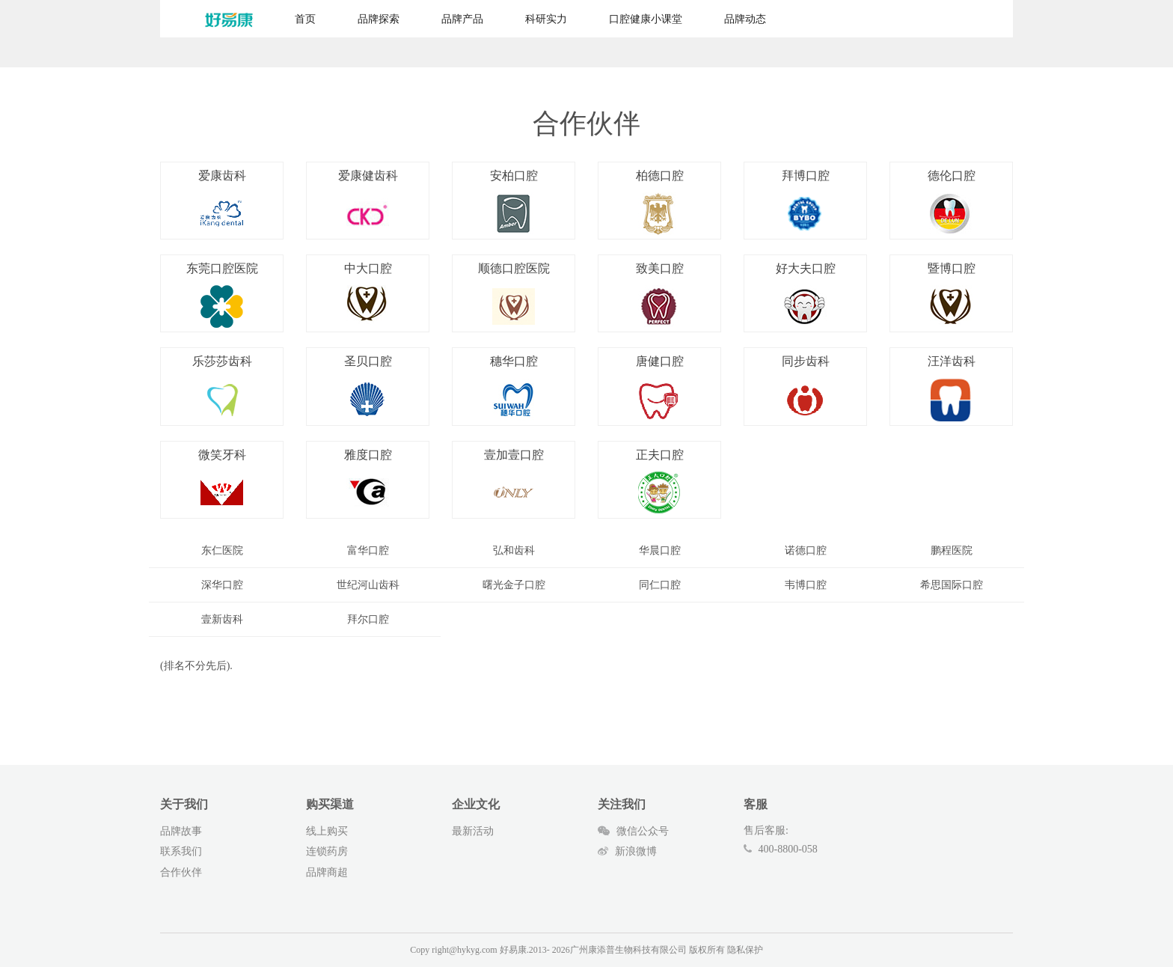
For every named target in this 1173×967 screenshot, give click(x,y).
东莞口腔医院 (222, 295)
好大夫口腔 (806, 295)
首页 (305, 19)
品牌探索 (378, 19)
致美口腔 (660, 295)
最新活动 (473, 831)
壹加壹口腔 (514, 481)
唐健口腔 (660, 388)
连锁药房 (327, 851)
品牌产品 (462, 19)
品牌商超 (327, 872)
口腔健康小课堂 (645, 19)
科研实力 (546, 19)
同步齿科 (806, 388)
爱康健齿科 (368, 202)
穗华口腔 (514, 388)
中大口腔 (368, 295)
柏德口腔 (660, 202)
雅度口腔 (368, 481)
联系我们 (181, 851)
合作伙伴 (181, 872)
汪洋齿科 (952, 388)
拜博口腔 (806, 202)
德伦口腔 (952, 202)
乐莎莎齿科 (222, 388)
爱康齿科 (222, 202)
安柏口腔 (514, 202)
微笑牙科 (222, 481)
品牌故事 (181, 831)
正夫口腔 (660, 481)
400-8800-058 (788, 849)
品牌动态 (745, 19)
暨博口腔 (952, 295)
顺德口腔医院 (514, 295)
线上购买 (327, 831)
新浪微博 (627, 851)
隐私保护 (745, 950)
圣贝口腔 (368, 388)
